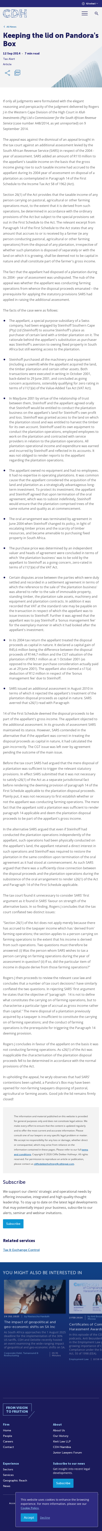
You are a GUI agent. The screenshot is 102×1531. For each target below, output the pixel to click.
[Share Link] (8, 75)
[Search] (96, 13)
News (6, 1486)
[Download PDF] (17, 75)
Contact (8, 1447)
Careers (8, 1441)
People (7, 1436)
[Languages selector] (90, 3)
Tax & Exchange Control (21, 1250)
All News (11, 28)
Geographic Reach (15, 1480)
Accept (29, 1517)
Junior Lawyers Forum (67, 1452)
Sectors (8, 1469)
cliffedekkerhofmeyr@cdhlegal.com (54, 1164)
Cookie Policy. (30, 1508)
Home (7, 1430)
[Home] (15, 14)
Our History (60, 1436)
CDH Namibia (62, 1447)
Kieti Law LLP (62, 1441)
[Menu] (86, 13)
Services (8, 1475)
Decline (45, 1518)
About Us (59, 1430)
